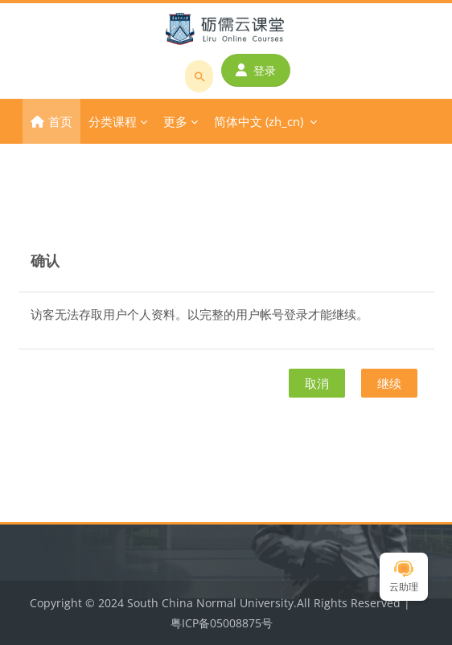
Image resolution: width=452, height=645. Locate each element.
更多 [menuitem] (175, 121)
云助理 (403, 577)
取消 (317, 383)
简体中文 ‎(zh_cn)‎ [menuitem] (258, 121)
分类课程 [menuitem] (112, 121)
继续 (389, 383)
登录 (256, 70)
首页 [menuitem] (60, 121)
